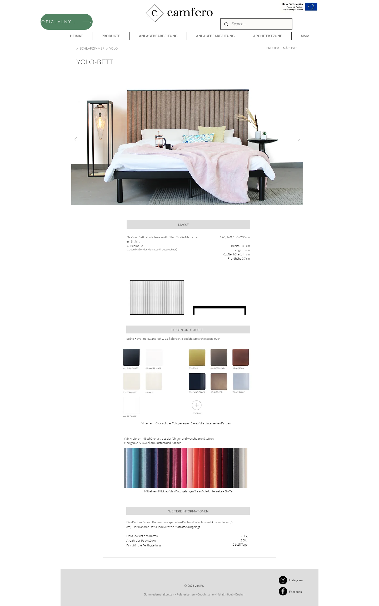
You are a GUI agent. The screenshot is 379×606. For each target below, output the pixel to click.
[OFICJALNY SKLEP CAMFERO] (67, 22)
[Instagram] (283, 580)
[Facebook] (283, 591)
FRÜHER (272, 48)
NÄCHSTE (290, 48)
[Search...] (256, 24)
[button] (110, 36)
